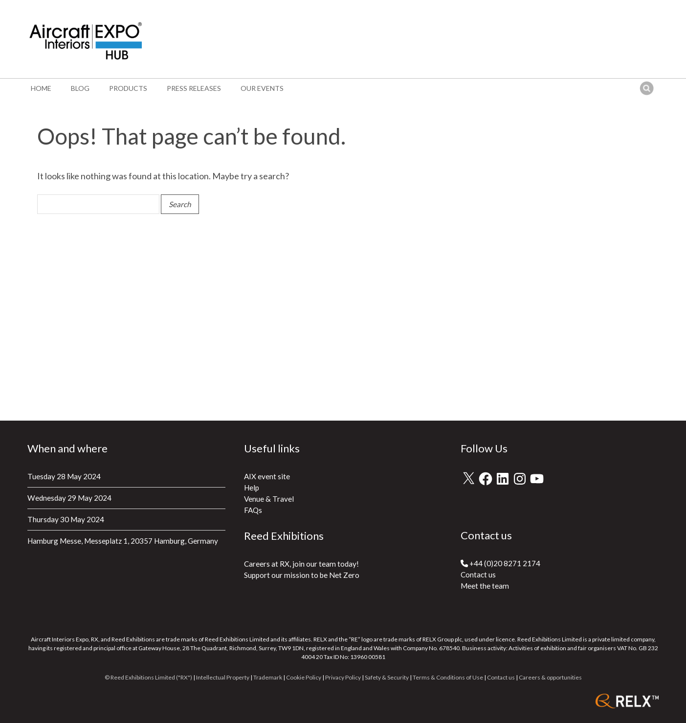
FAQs (253, 510)
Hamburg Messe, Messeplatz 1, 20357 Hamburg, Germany (122, 540)
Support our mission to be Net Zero (301, 575)
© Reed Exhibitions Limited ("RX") (148, 677)
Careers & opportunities (550, 677)
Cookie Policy (303, 677)
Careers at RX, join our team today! (301, 563)
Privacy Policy (343, 677)
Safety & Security (387, 677)
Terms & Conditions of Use (448, 677)
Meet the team (485, 585)
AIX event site (267, 476)
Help (251, 487)
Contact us (478, 574)
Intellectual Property (222, 677)
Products (128, 88)
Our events (262, 88)
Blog (80, 88)
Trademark (267, 677)
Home (41, 88)
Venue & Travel (269, 498)
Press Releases (194, 88)
